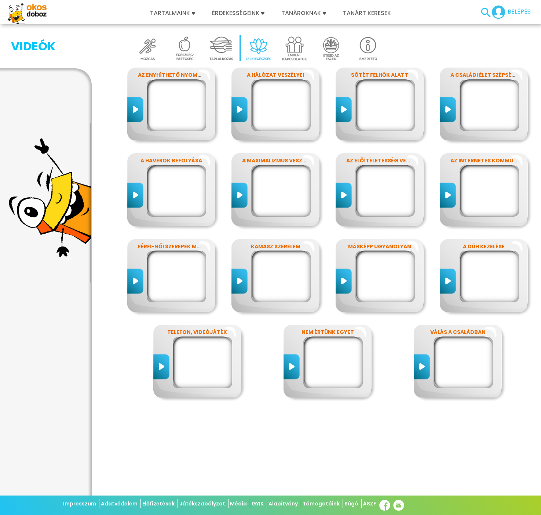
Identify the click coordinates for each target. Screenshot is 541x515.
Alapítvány (283, 503)
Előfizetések (158, 503)
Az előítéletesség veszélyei (386, 160)
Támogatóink (321, 503)
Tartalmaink (172, 13)
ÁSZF (369, 503)
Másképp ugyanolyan (379, 246)
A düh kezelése (484, 246)
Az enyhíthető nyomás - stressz (185, 75)
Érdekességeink (238, 13)
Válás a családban (458, 332)
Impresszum (79, 503)
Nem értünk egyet (327, 332)
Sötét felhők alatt (379, 75)
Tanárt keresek (367, 13)
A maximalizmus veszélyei (278, 160)
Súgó (351, 503)
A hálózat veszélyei (275, 75)
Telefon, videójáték (197, 332)
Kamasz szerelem (275, 246)
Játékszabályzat (202, 503)
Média (238, 503)
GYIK (258, 503)
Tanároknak (303, 13)
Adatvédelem (119, 503)
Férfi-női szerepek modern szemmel (189, 246)
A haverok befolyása (171, 160)
